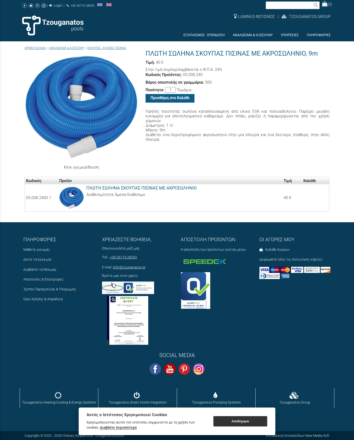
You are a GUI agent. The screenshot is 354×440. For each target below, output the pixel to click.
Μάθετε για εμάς (36, 250)
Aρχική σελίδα (35, 48)
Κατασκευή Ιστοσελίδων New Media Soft (297, 436)
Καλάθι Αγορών (274, 250)
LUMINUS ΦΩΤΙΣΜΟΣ (254, 16)
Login (55, 5)
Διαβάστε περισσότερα (118, 427)
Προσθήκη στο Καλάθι (170, 97)
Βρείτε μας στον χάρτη (120, 276)
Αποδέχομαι (240, 421)
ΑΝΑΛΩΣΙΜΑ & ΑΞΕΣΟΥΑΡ (66, 48)
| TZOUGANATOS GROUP (303, 16)
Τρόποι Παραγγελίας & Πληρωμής (49, 289)
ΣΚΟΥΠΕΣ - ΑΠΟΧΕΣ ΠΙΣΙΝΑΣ (107, 48)
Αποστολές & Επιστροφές (43, 279)
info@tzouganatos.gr (129, 267)
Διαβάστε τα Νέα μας (40, 269)
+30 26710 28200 (80, 5)
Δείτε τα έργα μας (37, 259)
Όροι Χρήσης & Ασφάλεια (43, 299)
